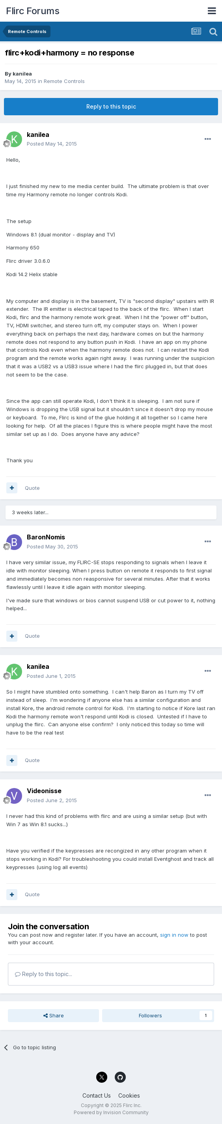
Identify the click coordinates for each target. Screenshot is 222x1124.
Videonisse (44, 791)
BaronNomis (46, 537)
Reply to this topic (111, 106)
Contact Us (96, 1095)
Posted (52, 143)
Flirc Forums (32, 11)
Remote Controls (64, 81)
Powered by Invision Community (111, 1112)
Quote (32, 488)
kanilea (22, 73)
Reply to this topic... (43, 974)
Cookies (129, 1095)
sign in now (174, 935)
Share (53, 1015)
